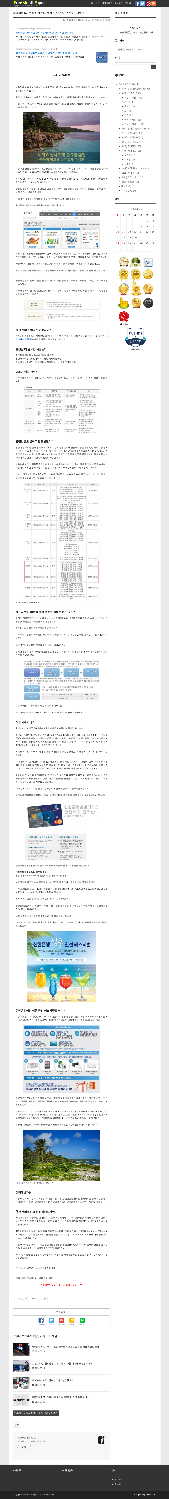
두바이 (129, 164)
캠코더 (129, 106)
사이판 (129, 160)
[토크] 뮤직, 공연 (131, 133)
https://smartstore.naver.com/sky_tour (34, 49)
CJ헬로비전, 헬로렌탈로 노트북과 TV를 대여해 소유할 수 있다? (63, 1363)
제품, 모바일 (133, 97)
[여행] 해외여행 (131, 151)
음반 (128, 115)
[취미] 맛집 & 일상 (132, 177)
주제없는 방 (128, 190)
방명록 (128, 3)
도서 (128, 111)
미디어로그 (107, 3)
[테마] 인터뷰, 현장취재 (135, 128)
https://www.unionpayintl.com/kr (31, 29)
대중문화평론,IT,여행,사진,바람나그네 (33, 1441)
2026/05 (135, 209)
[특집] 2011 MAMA (132, 142)
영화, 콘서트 (132, 120)
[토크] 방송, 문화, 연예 (135, 89)
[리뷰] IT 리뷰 (131, 93)
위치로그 (118, 3)
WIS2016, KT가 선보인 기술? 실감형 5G (52, 1380)
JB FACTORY (151, 1495)
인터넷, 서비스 (134, 124)
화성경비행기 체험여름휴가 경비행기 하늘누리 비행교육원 (46, 53)
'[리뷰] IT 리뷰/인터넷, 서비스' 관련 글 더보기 (35, 1413)
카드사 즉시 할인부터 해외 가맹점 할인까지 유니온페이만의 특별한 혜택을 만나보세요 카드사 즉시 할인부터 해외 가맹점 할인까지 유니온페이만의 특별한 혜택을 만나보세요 (62, 38)
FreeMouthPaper (27, 1437)
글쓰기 (117, 1484)
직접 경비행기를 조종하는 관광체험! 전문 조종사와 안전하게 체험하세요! (50, 57)
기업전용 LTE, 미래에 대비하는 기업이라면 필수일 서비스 (60, 1397)
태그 (97, 3)
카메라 (129, 102)
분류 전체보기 (128, 84)
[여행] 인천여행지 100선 (135, 168)
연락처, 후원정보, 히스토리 (130, 49)
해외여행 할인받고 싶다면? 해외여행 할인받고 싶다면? (44, 33)
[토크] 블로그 (130, 182)
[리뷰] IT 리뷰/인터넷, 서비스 (78, 20)
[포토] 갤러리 (130, 173)
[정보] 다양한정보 (132, 137)
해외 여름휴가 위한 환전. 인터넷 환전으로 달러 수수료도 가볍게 (48, 13)
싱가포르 (130, 155)
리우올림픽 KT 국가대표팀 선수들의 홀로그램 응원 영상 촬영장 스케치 (67, 1347)
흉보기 (126, 186)
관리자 (117, 1479)
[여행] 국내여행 (131, 146)
